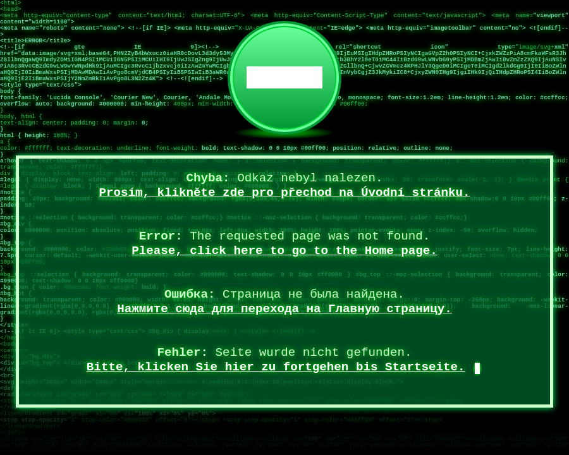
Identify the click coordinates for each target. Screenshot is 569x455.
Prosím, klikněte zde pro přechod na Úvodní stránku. (284, 193)
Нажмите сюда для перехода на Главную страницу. (284, 309)
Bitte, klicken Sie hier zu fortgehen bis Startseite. (276, 367)
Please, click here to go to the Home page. (284, 251)
